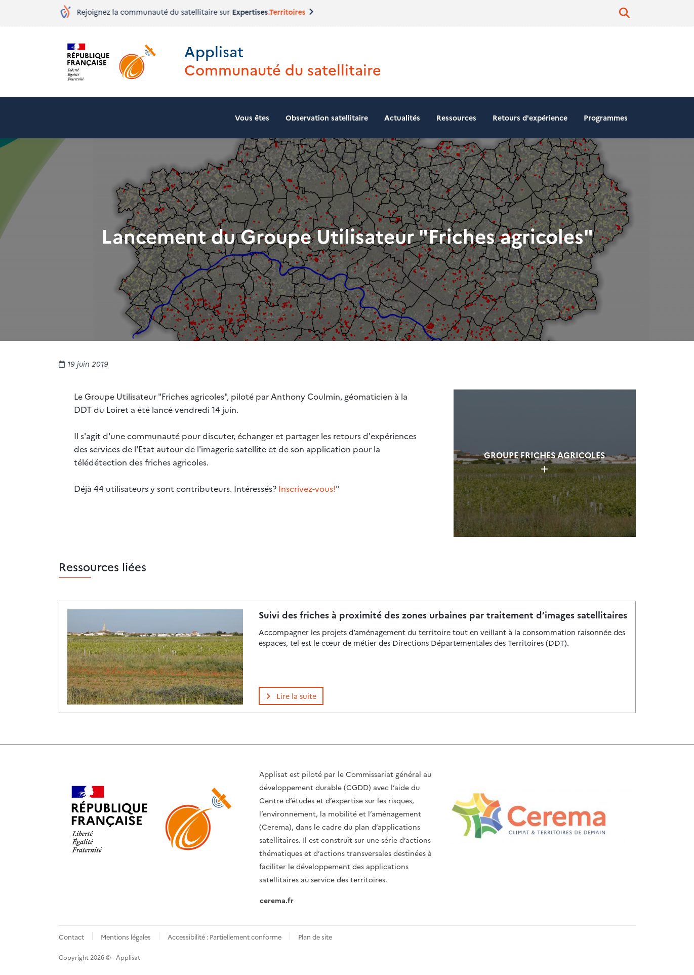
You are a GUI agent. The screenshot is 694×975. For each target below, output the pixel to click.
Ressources (456, 117)
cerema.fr (277, 900)
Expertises (271, 12)
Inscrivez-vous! (307, 488)
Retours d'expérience (530, 117)
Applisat (213, 51)
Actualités (402, 117)
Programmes (606, 117)
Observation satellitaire (326, 117)
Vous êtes (252, 117)
